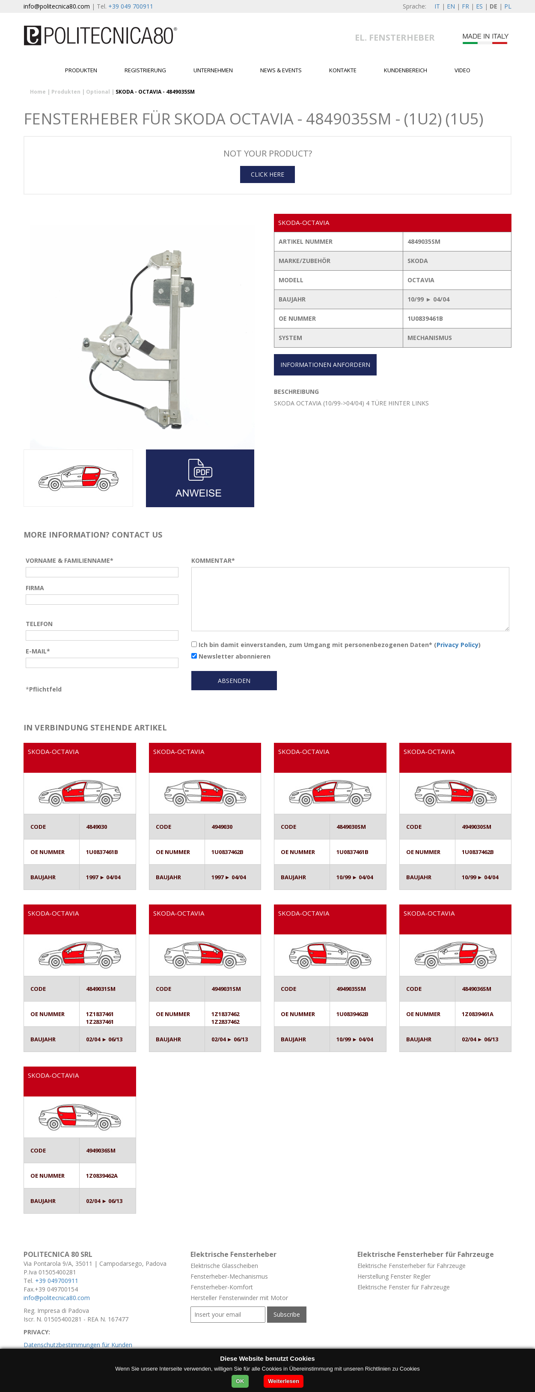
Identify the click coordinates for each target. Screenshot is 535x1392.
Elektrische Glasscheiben (224, 1266)
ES (479, 6)
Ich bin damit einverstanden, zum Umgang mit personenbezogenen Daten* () (336, 645)
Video (462, 70)
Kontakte (343, 70)
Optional (98, 91)
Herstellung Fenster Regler (394, 1276)
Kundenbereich (405, 70)
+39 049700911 (56, 1281)
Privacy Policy (458, 645)
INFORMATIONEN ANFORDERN (325, 365)
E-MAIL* (38, 651)
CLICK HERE (267, 174)
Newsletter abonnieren (230, 656)
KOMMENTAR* (213, 560)
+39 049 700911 (130, 6)
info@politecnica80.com (57, 6)
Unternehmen (213, 70)
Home (38, 91)
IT (437, 6)
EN (451, 6)
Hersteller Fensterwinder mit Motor (239, 1298)
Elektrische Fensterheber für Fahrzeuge (411, 1266)
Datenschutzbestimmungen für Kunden (78, 1345)
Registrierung (145, 70)
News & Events (281, 70)
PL (507, 6)
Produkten (81, 70)
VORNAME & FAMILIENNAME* (69, 560)
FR (465, 6)
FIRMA (35, 588)
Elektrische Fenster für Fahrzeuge (403, 1287)
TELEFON (39, 624)
